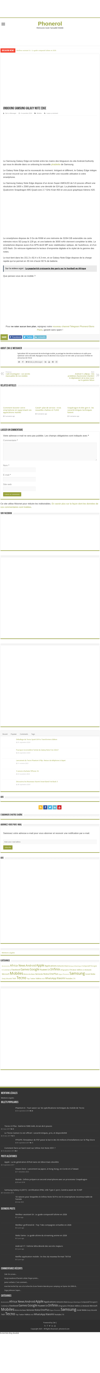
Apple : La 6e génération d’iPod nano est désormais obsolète (31, 1162)
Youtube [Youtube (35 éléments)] (69, 978)
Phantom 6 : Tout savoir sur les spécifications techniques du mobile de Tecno (49, 1108)
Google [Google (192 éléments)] (34, 969)
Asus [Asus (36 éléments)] (66, 966)
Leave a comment (52, 113)
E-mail (7, 475)
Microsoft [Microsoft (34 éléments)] (5, 974)
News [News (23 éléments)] (33, 974)
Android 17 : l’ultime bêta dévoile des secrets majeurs (39, 1246)
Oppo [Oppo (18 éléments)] (60, 974)
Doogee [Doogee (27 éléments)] (94, 966)
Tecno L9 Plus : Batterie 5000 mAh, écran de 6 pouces (28, 1126)
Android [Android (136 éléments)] (31, 965)
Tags (33, 734)
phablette (55, 164)
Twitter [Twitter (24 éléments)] (32, 979)
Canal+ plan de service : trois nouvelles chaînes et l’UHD (48, 409)
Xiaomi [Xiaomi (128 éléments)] (61, 978)
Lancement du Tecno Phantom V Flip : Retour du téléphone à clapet (40, 760)
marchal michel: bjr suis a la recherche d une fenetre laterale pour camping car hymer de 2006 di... (40, 1286)
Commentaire (10, 440)
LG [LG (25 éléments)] (83, 970)
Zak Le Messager (10, 113)
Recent (5, 734)
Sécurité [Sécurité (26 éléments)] (9, 979)
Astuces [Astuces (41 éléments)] (60, 966)
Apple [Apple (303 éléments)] (40, 965)
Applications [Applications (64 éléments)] (51, 965)
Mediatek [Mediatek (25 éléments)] (88, 970)
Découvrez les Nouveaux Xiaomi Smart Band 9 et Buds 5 (37, 782)
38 (13, 1129)
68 (32, 1111)
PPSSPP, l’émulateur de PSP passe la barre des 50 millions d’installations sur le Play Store (55, 1140)
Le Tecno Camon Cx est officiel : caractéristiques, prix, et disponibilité (35, 1133)
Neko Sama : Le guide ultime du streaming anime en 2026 (41, 1235)
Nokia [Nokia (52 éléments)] (46, 974)
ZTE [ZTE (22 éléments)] (74, 979)
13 (32, 1142)
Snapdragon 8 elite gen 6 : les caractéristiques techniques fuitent (80, 410)
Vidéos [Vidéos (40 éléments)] (38, 978)
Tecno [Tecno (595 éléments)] (21, 978)
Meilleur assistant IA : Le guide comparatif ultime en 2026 (36, 50)
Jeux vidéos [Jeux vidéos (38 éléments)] (77, 970)
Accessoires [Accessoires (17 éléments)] (6, 966)
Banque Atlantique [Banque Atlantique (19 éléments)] (74, 966)
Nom (6, 465)
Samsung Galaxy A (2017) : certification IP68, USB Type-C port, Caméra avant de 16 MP (43, 1190)
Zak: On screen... (10, 1274)
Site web (7, 484)
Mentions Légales (8, 953)
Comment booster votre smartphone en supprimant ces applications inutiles (17, 410)
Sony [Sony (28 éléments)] (3, 979)
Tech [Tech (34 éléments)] (14, 978)
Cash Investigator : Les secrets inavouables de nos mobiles (19, 374)
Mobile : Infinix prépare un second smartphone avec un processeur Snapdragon (51, 1179)
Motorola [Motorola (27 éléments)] (27, 974)
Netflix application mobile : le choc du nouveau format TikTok (43, 1256)
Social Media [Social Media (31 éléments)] (90, 974)
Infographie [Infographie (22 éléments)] (64, 970)
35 (14, 1136)
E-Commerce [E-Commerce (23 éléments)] (6, 970)
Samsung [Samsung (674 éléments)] (77, 973)
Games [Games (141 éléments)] (25, 969)
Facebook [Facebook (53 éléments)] (15, 969)
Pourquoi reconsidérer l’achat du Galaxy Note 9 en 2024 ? (37, 750)
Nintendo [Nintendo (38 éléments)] (39, 974)
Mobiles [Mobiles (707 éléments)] (16, 973)
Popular (14, 734)
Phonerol (50, 23)
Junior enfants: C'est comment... (16, 1282)
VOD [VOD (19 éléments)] (43, 979)
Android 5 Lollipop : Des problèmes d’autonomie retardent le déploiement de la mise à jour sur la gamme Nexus (81, 376)
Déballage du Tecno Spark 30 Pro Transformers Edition (36, 739)
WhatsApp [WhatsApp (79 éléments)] (50, 978)
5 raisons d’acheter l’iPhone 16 (27, 771)
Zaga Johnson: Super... (12, 1290)
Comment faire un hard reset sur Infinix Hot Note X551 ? (29, 1148)
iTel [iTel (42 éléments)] (70, 970)
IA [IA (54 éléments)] (49, 969)
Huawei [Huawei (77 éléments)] (44, 969)
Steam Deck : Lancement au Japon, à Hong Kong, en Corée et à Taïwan (47, 1169)
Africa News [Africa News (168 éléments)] (17, 965)
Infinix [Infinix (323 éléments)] (55, 969)
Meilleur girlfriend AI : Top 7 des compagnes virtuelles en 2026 (43, 1225)
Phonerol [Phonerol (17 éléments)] (66, 974)
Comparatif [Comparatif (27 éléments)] (86, 966)
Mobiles (39, 113)
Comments (24, 734)
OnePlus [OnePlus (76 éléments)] (53, 974)
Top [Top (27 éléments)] (28, 979)
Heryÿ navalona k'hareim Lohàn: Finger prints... (21, 1278)
